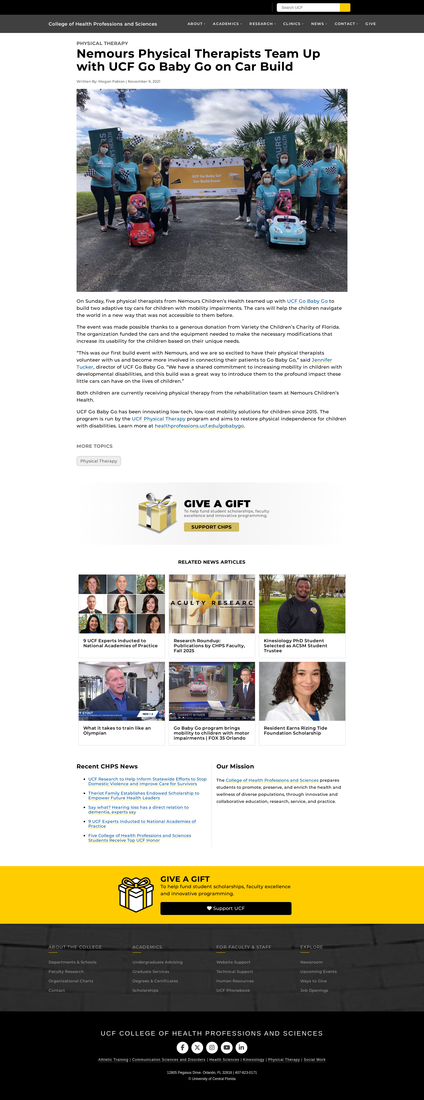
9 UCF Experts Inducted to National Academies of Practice (142, 824)
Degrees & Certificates (155, 980)
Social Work (315, 1060)
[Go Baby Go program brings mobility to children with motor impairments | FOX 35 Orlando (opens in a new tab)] (212, 703)
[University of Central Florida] (117, 7)
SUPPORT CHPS (211, 527)
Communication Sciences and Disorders (169, 1060)
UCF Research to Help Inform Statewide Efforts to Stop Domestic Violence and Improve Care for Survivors (147, 781)
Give (370, 23)
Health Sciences (224, 1060)
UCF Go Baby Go (307, 301)
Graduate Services (150, 971)
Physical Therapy (102, 43)
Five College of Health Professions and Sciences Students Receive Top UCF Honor (139, 838)
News (317, 23)
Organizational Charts (71, 980)
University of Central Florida (214, 1079)
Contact (345, 23)
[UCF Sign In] (249, 8)
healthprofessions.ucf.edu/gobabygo (199, 426)
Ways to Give (313, 980)
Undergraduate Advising (157, 962)
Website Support (233, 962)
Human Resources (235, 980)
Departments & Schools (73, 962)
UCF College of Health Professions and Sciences (212, 1033)
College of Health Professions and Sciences (103, 24)
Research (261, 23)
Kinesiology (253, 1060)
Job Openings (314, 990)
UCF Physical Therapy (159, 419)
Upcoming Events (318, 971)
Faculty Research (66, 971)
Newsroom (311, 962)
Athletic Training (113, 1060)
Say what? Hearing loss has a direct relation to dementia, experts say (138, 810)
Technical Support (234, 971)
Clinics (292, 23)
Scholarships (145, 990)
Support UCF (226, 908)
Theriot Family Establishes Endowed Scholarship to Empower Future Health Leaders (143, 796)
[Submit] (345, 7)
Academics (226, 23)
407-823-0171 (246, 1073)
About (195, 23)
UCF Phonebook (233, 990)
